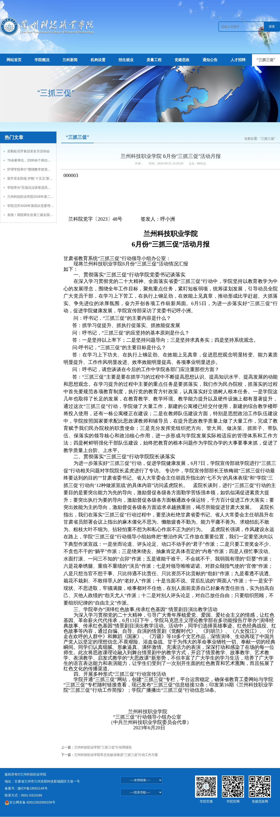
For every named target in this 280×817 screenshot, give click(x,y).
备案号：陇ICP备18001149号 (26, 788)
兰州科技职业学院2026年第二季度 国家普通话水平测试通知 (50, 196)
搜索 (272, 26)
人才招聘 (238, 60)
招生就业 (126, 60)
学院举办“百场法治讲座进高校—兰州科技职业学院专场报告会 (52, 187)
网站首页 (14, 60)
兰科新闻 (70, 60)
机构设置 (98, 60)
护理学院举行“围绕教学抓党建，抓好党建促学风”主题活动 (49, 169)
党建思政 (182, 60)
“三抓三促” (266, 60)
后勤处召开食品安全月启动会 (28, 151)
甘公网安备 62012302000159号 (30, 802)
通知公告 (210, 60)
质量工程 (154, 60)
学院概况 (42, 60)
